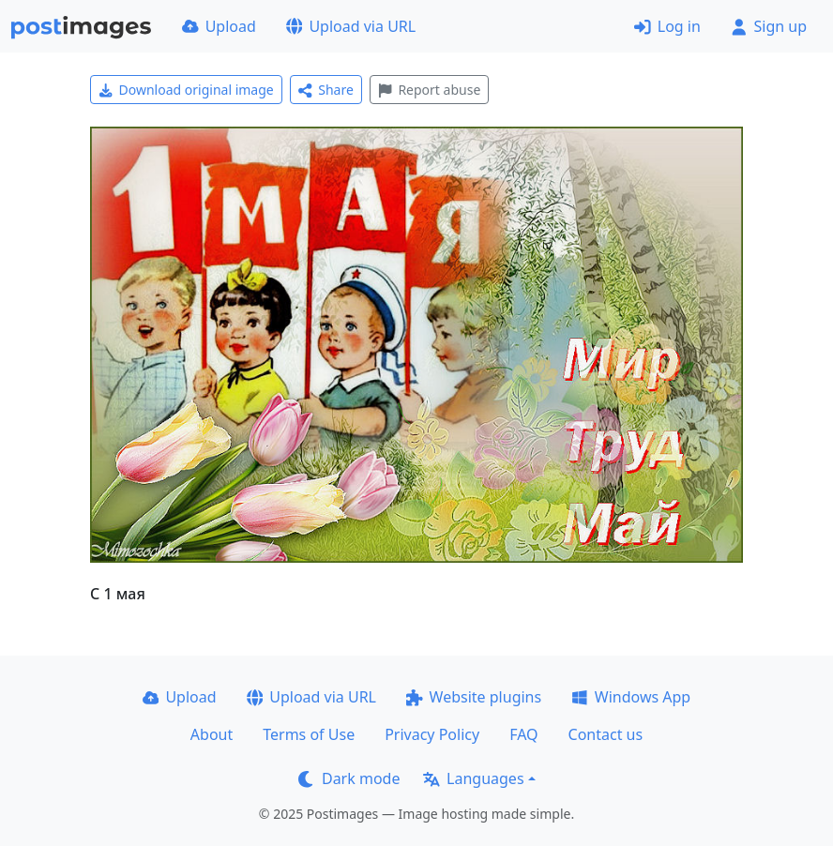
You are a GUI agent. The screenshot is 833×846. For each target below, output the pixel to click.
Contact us (606, 734)
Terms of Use (309, 734)
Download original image (186, 89)
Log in (667, 26)
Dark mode (349, 778)
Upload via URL (351, 26)
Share (326, 89)
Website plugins (473, 697)
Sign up (769, 26)
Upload (219, 26)
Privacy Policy (432, 734)
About (211, 734)
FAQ (523, 734)
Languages (473, 778)
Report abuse (429, 89)
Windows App (630, 697)
